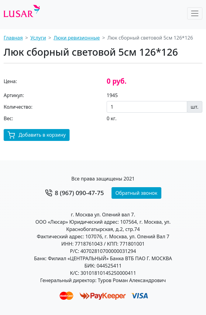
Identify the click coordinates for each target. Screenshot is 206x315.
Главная (13, 37)
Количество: (18, 106)
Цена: (10, 81)
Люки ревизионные (77, 37)
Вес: (8, 118)
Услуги (38, 37)
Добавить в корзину (37, 135)
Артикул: (14, 95)
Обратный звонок (136, 193)
